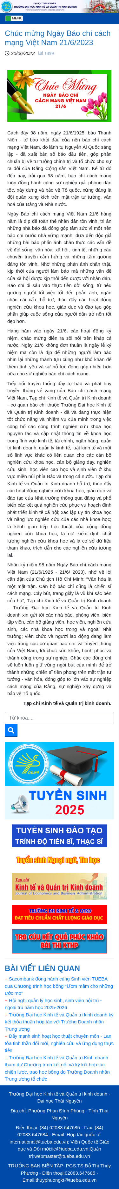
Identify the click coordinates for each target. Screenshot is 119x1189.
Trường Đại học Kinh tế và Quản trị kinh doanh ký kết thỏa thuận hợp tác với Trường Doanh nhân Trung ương (59, 1022)
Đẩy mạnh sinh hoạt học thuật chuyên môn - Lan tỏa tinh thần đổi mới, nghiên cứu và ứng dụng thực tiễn (59, 1043)
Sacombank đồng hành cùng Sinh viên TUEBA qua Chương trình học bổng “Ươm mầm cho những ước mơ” (59, 986)
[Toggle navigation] (14, 19)
